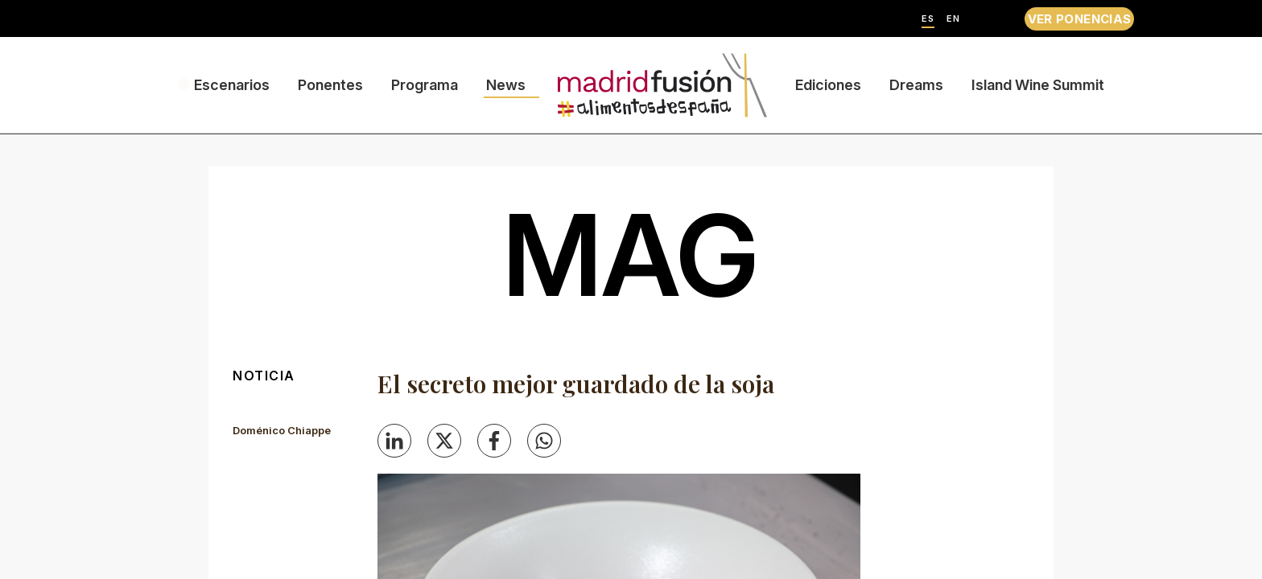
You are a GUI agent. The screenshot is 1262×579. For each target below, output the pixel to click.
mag (631, 255)
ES (928, 19)
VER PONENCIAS (1080, 19)
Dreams (916, 84)
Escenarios (232, 84)
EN (953, 19)
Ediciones (828, 84)
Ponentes (330, 84)
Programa (424, 84)
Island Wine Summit (1037, 84)
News (506, 84)
